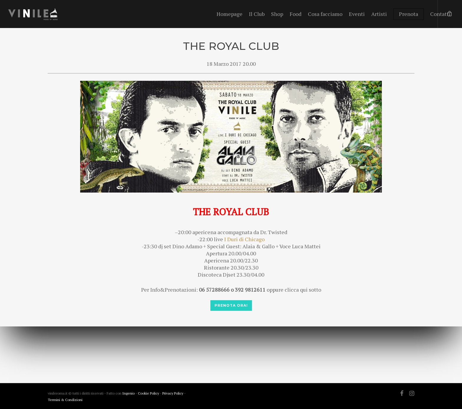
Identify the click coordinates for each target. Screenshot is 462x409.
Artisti (379, 13)
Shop (277, 13)
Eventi (357, 13)
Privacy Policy (173, 393)
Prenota (408, 13)
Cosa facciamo (325, 13)
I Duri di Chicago (244, 239)
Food (295, 13)
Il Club (257, 13)
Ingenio (128, 393)
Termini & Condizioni (65, 399)
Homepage (229, 13)
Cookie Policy (149, 393)
